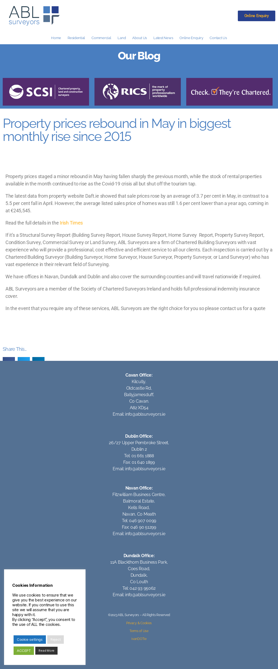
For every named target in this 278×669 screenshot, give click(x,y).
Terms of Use (139, 631)
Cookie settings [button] (30, 639)
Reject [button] (55, 639)
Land (122, 38)
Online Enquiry (191, 38)
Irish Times (71, 223)
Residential (76, 38)
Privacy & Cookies (139, 623)
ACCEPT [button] (24, 650)
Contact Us (218, 38)
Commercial (101, 38)
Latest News (163, 38)
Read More (46, 650)
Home (56, 38)
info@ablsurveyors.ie (145, 414)
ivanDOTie (139, 639)
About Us (139, 38)
